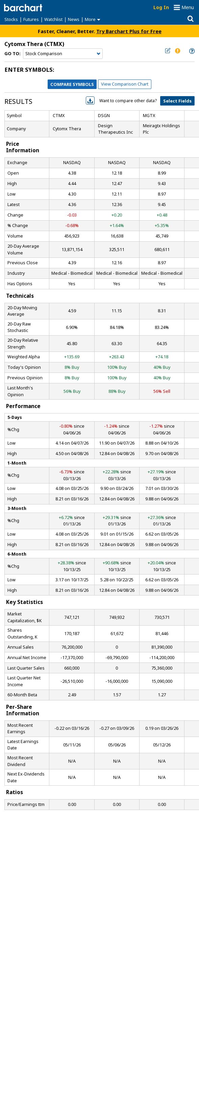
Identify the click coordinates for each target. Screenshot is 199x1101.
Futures (31, 19)
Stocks (11, 19)
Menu (187, 7)
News (73, 19)
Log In (161, 7)
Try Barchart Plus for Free (128, 31)
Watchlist (53, 19)
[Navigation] (63, 53)
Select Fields (177, 101)
